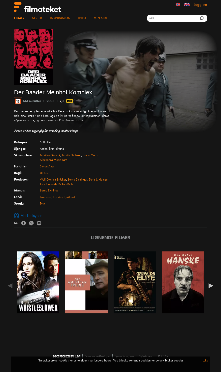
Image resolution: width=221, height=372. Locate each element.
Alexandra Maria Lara (53, 160)
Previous (10, 285)
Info (82, 18)
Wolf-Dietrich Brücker (53, 179)
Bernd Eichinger (77, 179)
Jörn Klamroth (48, 184)
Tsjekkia (58, 197)
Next (211, 285)
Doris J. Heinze (98, 179)
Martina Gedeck (50, 155)
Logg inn (200, 5)
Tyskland (69, 197)
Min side (100, 18)
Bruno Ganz (90, 155)
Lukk (205, 360)
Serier (37, 18)
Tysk (42, 203)
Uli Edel (44, 173)
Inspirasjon (60, 18)
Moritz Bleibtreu (71, 155)
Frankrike (45, 197)
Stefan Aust (47, 166)
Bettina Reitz (65, 184)
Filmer (19, 18)
